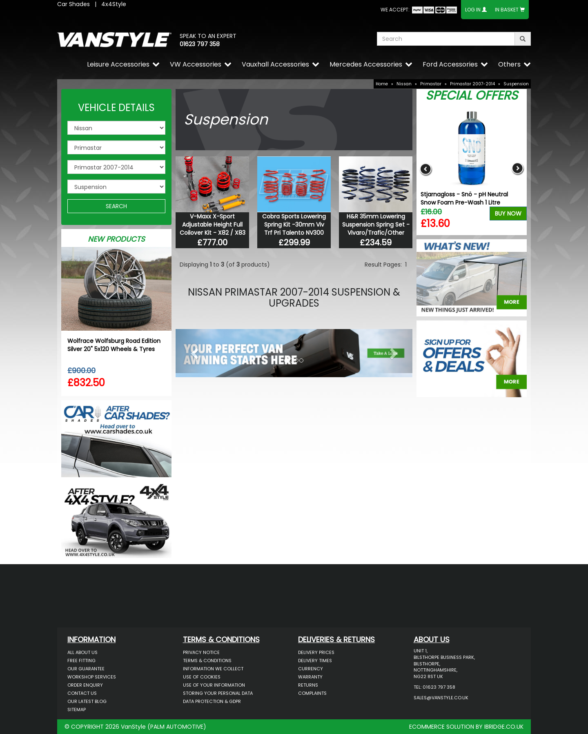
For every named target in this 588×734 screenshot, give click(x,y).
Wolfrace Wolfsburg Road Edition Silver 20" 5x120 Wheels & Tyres (113, 345)
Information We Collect (213, 668)
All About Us (82, 652)
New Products (116, 239)
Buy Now (508, 213)
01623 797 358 (200, 44)
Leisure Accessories (118, 64)
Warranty (310, 677)
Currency (310, 668)
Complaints (312, 693)
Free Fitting (81, 660)
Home (382, 84)
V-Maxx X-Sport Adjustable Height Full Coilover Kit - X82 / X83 (212, 224)
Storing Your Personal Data (218, 693)
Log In (473, 9)
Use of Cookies (201, 677)
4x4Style (113, 4)
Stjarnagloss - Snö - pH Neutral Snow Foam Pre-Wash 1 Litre (464, 198)
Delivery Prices (316, 652)
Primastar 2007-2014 (472, 84)
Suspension (516, 84)
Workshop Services (91, 677)
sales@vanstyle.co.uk (441, 697)
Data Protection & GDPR (212, 701)
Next (517, 169)
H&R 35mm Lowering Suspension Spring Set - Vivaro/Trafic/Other (376, 224)
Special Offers (471, 95)
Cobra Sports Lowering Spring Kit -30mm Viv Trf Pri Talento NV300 (294, 224)
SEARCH (116, 206)
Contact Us (82, 693)
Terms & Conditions (207, 660)
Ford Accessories (450, 64)
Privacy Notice (201, 652)
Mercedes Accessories (366, 64)
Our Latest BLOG (87, 701)
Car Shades (73, 4)
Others (509, 64)
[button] (193, 351)
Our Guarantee (86, 668)
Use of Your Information (214, 685)
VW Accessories (195, 64)
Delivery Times (315, 660)
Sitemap (76, 709)
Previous (426, 169)
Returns (308, 685)
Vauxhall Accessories (275, 64)
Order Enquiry (85, 685)
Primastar (430, 84)
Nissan (404, 84)
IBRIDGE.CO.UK (503, 727)
